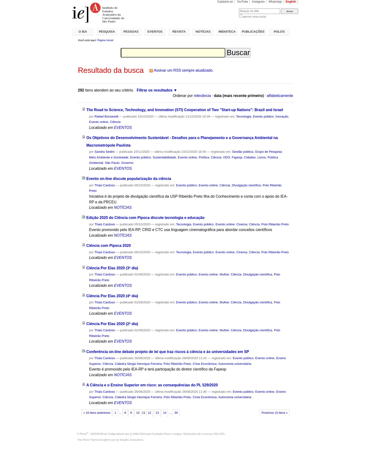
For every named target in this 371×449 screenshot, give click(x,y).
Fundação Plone (161, 433)
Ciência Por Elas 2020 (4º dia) (112, 296)
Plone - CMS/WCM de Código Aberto (102, 433)
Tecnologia (243, 116)
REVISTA (179, 31)
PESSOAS (131, 31)
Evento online (98, 122)
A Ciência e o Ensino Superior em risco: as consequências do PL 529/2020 (152, 385)
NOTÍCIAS (203, 31)
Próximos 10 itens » (274, 412)
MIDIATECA (227, 31)
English (291, 1)
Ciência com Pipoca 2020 (108, 246)
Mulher (224, 274)
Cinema (241, 224)
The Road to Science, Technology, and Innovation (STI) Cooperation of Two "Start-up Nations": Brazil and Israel (184, 110)
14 (164, 412)
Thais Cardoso (104, 185)
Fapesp (237, 157)
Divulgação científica (246, 185)
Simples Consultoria (131, 439)
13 (157, 412)
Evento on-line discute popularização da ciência (128, 179)
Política (204, 157)
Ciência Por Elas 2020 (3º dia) (112, 268)
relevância (202, 96)
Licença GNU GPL (214, 433)
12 (149, 412)
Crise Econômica (205, 364)
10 (138, 412)
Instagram (258, 1)
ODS (226, 157)
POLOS (279, 31)
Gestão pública (242, 151)
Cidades (250, 157)
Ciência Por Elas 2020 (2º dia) (112, 324)
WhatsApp (275, 1)
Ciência (115, 122)
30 (176, 412)
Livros (261, 157)
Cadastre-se (225, 1)
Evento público (263, 116)
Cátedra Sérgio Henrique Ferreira (138, 364)
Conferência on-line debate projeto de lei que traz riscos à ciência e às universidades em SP (167, 352)
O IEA (83, 31)
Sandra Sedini (104, 151)
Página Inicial (105, 40)
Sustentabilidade (164, 157)
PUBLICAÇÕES (253, 31)
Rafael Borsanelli (106, 116)
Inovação (281, 116)
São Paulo (112, 163)
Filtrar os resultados (154, 90)
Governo (127, 163)
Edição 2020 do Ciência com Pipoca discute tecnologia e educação (145, 218)
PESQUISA (107, 31)
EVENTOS (155, 31)
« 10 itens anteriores (96, 412)
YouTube (242, 1)
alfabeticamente (280, 96)
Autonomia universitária (234, 364)
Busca (227, 8)
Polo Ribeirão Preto (275, 224)
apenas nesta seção (254, 16)
